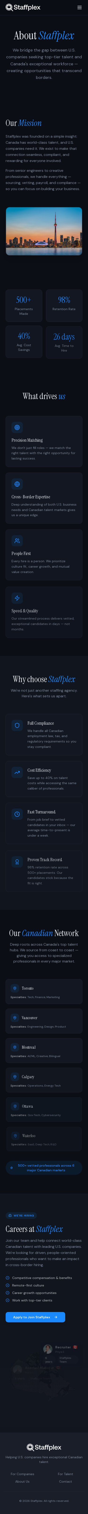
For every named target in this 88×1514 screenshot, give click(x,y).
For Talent (65, 1474)
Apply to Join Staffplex (35, 1317)
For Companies (22, 1474)
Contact (65, 1481)
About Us (22, 1481)
